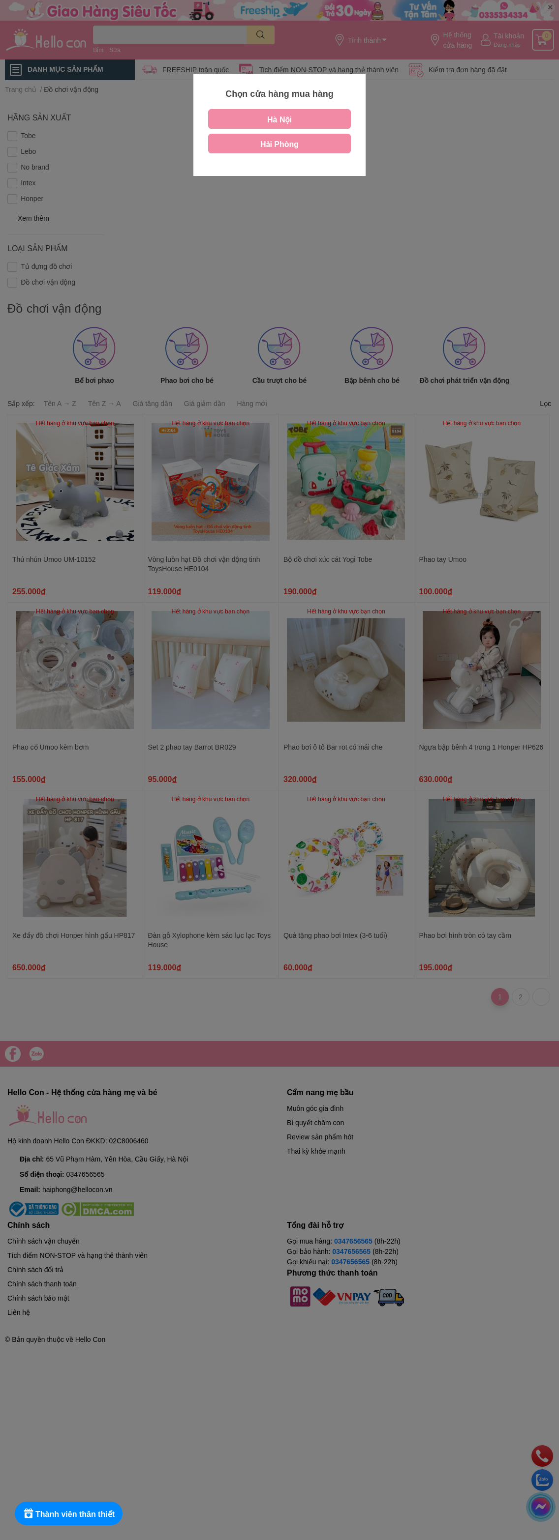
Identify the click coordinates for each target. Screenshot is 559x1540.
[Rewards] (69, 1513)
